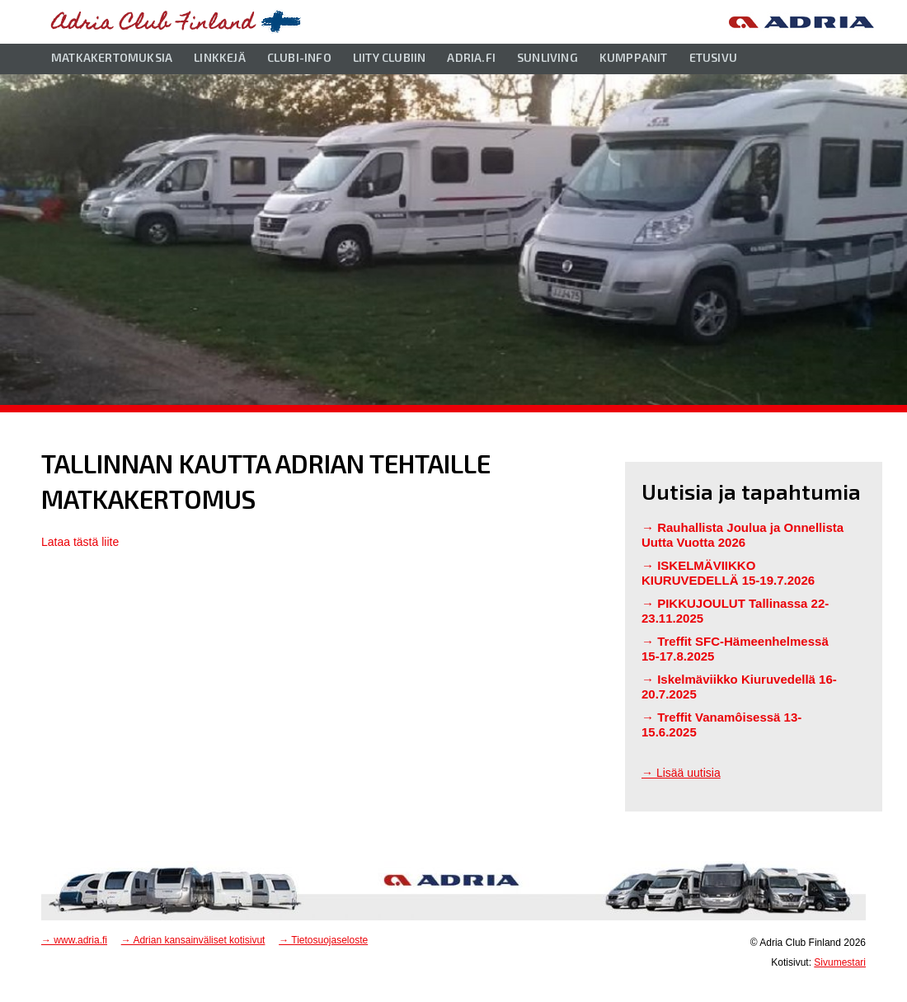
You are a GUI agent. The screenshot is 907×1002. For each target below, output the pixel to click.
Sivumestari (840, 962)
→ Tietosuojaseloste (323, 940)
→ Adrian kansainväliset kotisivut (193, 940)
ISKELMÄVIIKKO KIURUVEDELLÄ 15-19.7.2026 (728, 572)
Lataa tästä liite (80, 541)
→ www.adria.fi (74, 940)
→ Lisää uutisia (681, 772)
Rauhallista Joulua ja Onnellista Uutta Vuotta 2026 (742, 534)
